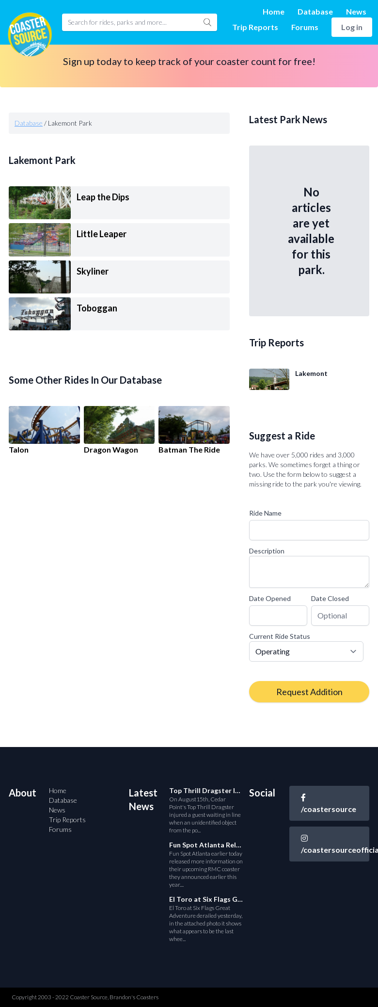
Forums (304, 27)
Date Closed (330, 598)
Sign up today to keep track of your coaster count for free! (189, 61)
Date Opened (270, 598)
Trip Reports (255, 27)
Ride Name (265, 513)
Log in (351, 27)
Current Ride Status (279, 636)
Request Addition (309, 691)
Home (273, 11)
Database (315, 11)
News (356, 11)
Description (266, 551)
